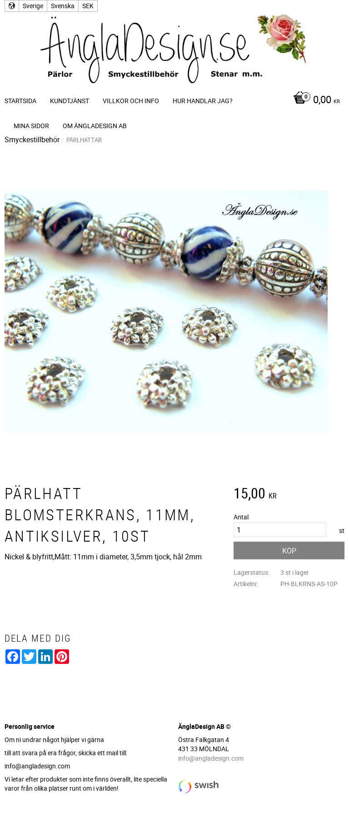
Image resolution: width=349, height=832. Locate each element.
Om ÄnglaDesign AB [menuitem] (95, 125)
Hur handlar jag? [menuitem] (203, 100)
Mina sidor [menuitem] (31, 125)
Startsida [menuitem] (20, 100)
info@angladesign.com (211, 758)
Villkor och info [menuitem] (131, 100)
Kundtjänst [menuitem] (69, 100)
